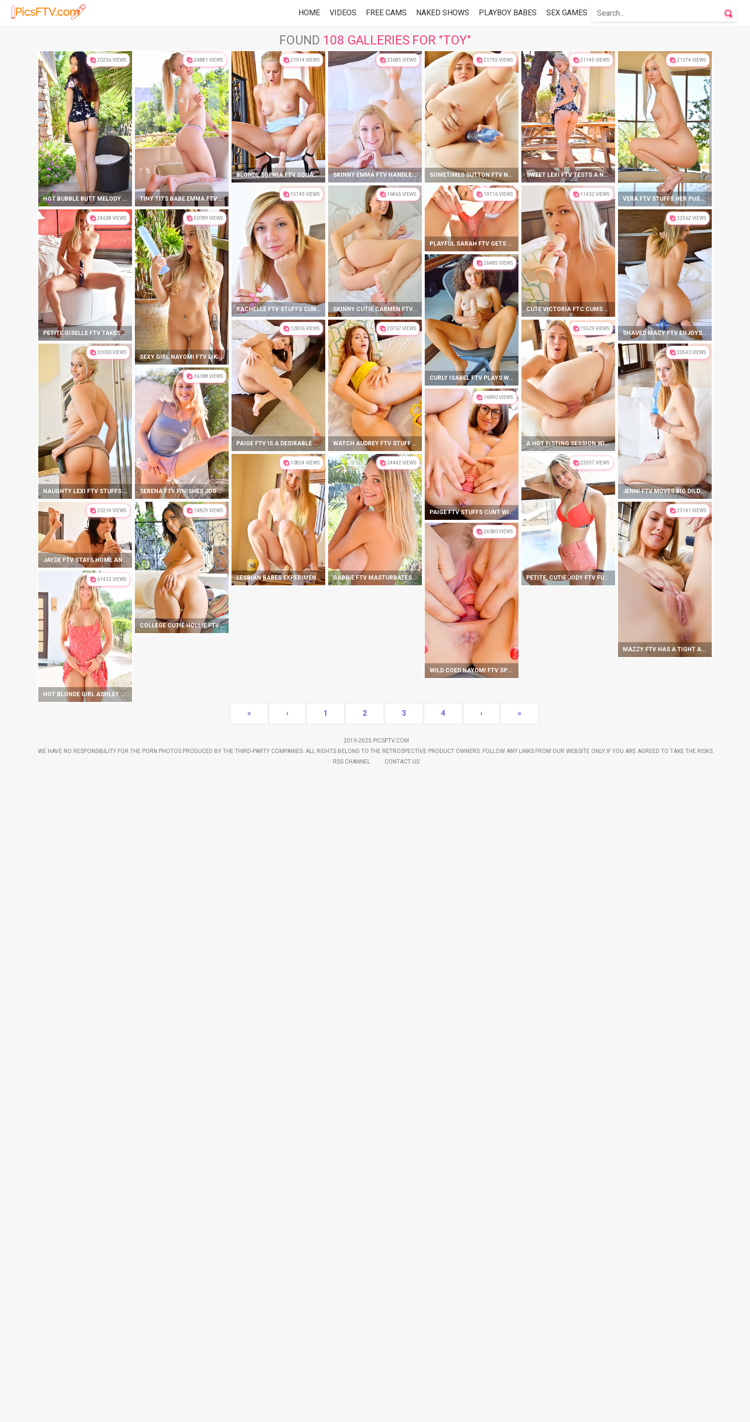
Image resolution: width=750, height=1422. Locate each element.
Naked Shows (442, 12)
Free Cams (386, 12)
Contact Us (402, 1408)
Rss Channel (351, 1408)
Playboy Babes (508, 12)
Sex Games (566, 12)
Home (309, 12)
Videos (343, 12)
